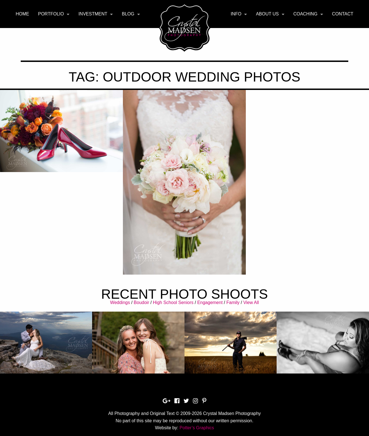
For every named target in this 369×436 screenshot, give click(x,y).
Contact (342, 13)
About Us (267, 13)
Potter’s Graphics (196, 427)
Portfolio (51, 13)
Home (22, 13)
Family (232, 302)
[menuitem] (22, 14)
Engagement (210, 302)
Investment (92, 13)
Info (236, 13)
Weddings (120, 302)
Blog (128, 13)
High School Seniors (173, 302)
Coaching (305, 13)
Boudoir (141, 302)
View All (251, 302)
